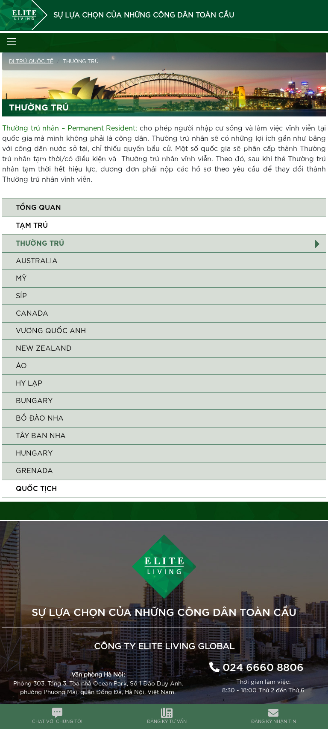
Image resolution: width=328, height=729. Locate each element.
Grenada (34, 471)
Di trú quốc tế (31, 61)
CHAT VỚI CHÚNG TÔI (57, 722)
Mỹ (21, 278)
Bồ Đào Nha (40, 418)
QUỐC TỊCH (36, 488)
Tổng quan (38, 207)
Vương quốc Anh (51, 331)
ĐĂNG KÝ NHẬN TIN (273, 722)
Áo (21, 366)
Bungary (34, 401)
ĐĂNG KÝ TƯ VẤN (167, 722)
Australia (37, 261)
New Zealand (44, 348)
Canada (32, 313)
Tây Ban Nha (41, 436)
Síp (21, 296)
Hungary (34, 453)
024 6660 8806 (263, 668)
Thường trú (40, 243)
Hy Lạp (29, 383)
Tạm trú (32, 225)
